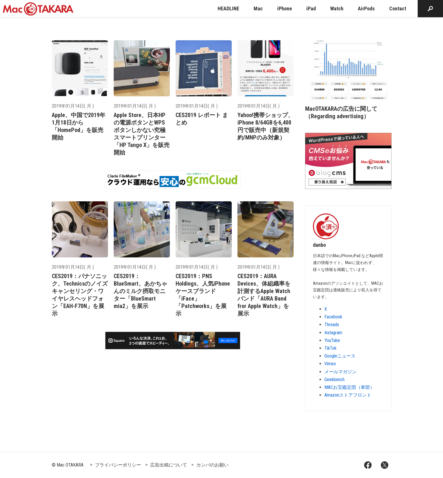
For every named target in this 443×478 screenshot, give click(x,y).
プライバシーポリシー (118, 465)
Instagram (333, 332)
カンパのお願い (212, 465)
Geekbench (334, 379)
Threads (331, 324)
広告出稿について (168, 465)
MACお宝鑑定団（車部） (349, 387)
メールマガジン (340, 371)
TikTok (330, 348)
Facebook (333, 317)
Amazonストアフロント (347, 395)
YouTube (332, 340)
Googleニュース (339, 356)
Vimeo (330, 363)
